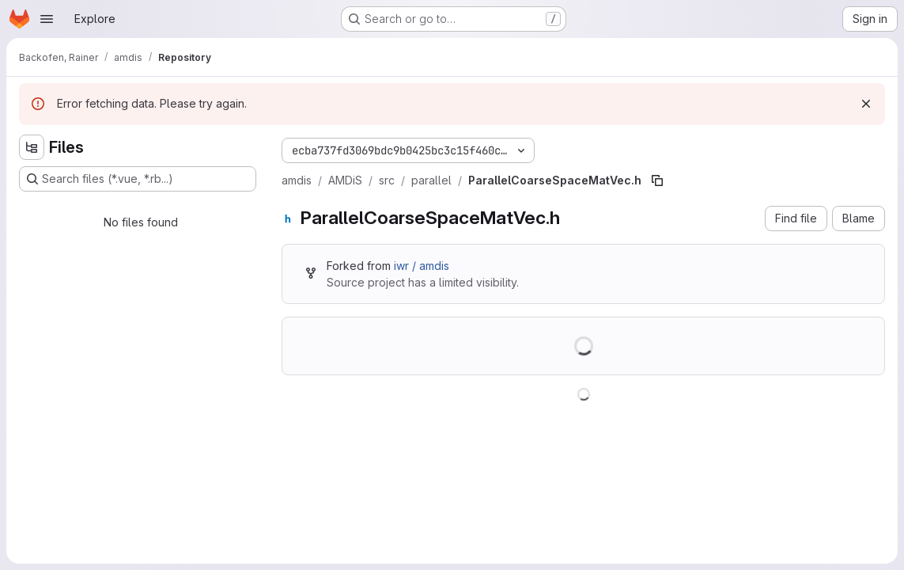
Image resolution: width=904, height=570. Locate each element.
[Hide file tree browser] (31, 147)
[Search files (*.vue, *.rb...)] (137, 179)
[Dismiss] (866, 103)
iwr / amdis (421, 265)
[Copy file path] (657, 180)
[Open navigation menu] (46, 19)
